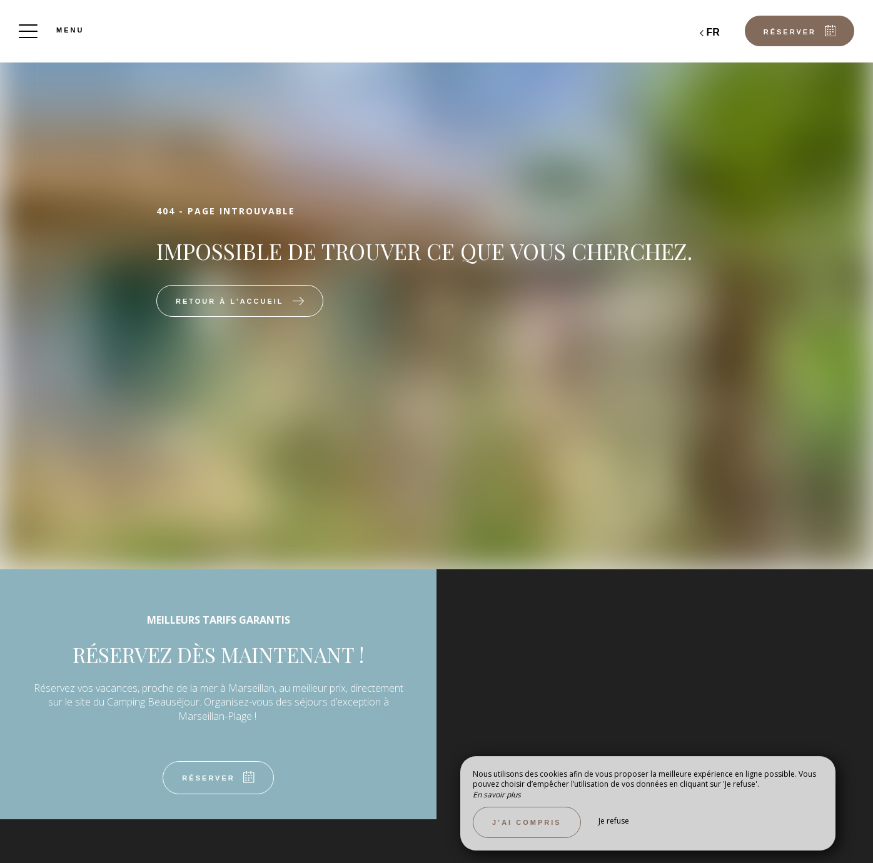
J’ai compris (527, 822)
